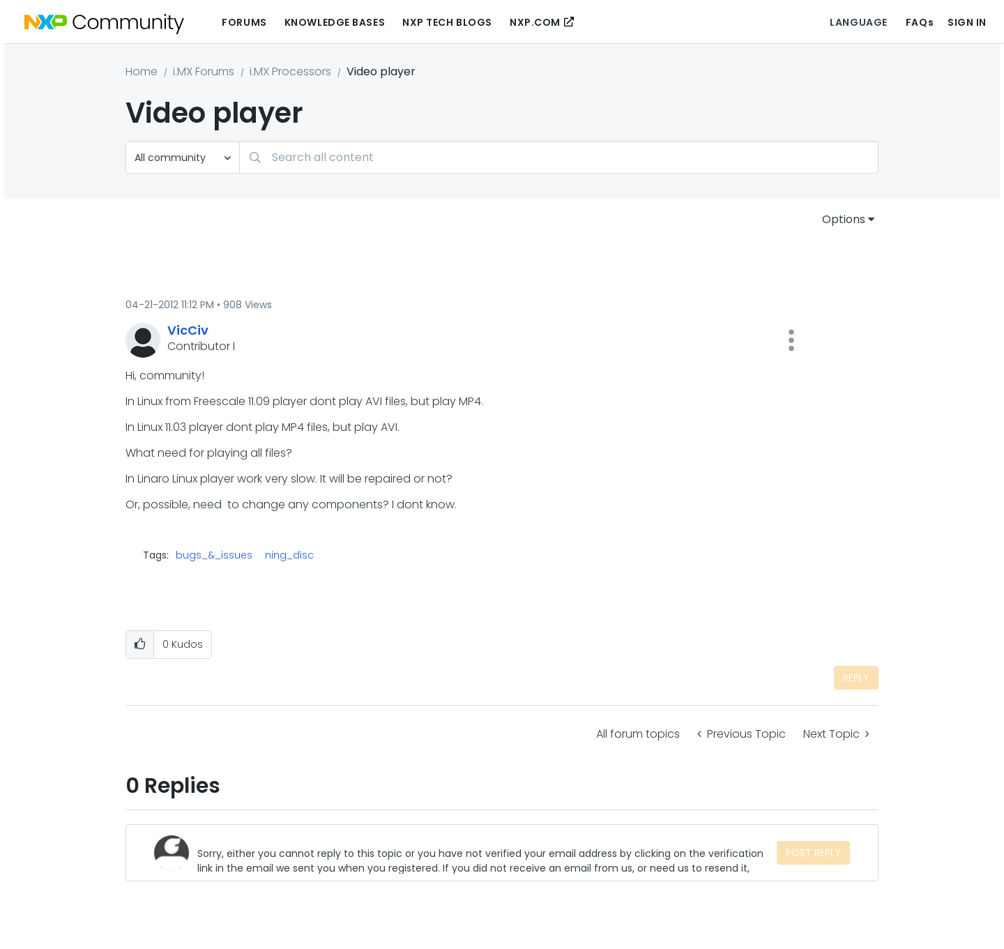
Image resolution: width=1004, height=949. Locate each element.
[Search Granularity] (182, 157)
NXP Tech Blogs (447, 22)
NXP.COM (535, 22)
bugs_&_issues (214, 555)
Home (142, 71)
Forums (244, 22)
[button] (791, 340)
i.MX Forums (203, 71)
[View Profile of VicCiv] (187, 330)
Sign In (967, 22)
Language (858, 22)
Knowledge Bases (334, 22)
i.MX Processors (290, 71)
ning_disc (289, 555)
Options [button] (843, 219)
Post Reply (813, 853)
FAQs (920, 22)
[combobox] (558, 157)
